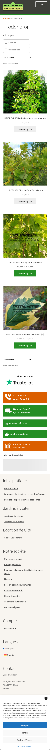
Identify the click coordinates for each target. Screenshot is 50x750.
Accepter (25, 725)
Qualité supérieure (19, 434)
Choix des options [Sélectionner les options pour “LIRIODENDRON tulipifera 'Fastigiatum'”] (25, 201)
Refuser (25, 732)
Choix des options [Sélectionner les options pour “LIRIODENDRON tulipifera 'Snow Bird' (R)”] (25, 345)
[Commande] (17, 57)
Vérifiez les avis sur (20, 381)
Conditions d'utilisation (15, 601)
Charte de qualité (12, 596)
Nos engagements (12, 564)
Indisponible (12, 49)
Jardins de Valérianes (13, 516)
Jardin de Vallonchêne (14, 521)
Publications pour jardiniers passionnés (22, 499)
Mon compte (10, 628)
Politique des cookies (24, 746)
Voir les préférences (25, 740)
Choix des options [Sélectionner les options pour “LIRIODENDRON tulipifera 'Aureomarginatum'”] (25, 129)
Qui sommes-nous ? (13, 559)
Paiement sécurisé (18, 423)
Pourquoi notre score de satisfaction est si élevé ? (23, 572)
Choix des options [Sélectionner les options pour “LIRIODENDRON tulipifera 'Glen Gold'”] (25, 273)
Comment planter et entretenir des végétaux (24, 494)
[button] (46, 698)
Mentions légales (12, 607)
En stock (10, 42)
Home (6, 18)
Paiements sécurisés (13, 590)
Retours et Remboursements (17, 584)
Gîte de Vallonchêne (13, 537)
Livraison (8, 579)
